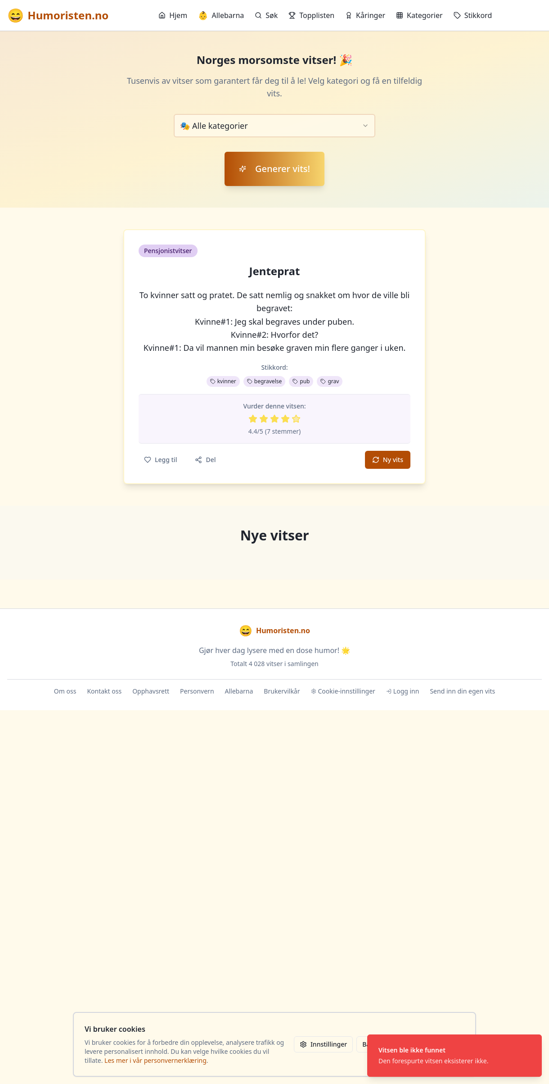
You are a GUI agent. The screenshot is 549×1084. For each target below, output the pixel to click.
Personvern (197, 691)
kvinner (223, 381)
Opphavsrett (150, 691)
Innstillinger (323, 1044)
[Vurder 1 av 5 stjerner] (253, 419)
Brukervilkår (282, 691)
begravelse (264, 381)
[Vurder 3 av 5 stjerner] (274, 419)
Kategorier (419, 15)
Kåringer (365, 15)
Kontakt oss (104, 691)
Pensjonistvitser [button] (168, 250)
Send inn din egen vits (462, 691)
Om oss (65, 691)
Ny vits (387, 459)
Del (205, 459)
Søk (266, 15)
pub (301, 381)
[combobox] (274, 125)
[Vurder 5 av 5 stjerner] (296, 419)
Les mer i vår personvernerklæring (155, 1060)
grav (329, 381)
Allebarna (221, 15)
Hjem (172, 15)
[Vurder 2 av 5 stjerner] (263, 419)
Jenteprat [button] (274, 271)
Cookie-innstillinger (343, 691)
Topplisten (311, 15)
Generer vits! (274, 169)
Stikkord (473, 15)
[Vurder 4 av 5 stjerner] (285, 419)
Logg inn (402, 691)
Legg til (160, 459)
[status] (454, 1055)
